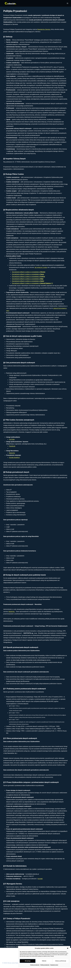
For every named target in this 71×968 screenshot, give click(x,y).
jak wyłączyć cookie (41, 267)
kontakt (40, 878)
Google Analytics (14, 457)
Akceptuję (27, 961)
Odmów (44, 961)
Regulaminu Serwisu (43, 29)
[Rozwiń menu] (67, 3)
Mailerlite (12, 453)
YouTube (12, 439)
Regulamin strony (54, 964)
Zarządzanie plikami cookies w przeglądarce (28, 272)
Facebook (12, 446)
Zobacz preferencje (60, 961)
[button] (67, 948)
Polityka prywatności (34, 964)
